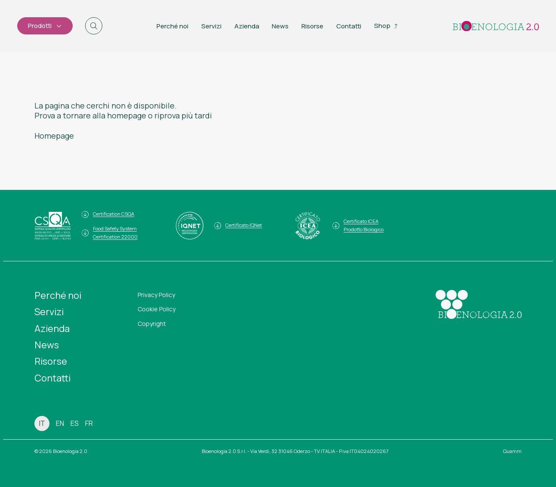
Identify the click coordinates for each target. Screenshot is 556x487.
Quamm (512, 451)
